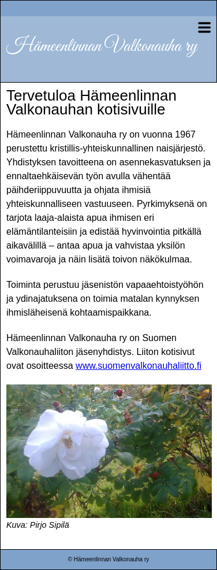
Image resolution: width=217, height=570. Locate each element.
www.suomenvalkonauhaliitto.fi (138, 366)
